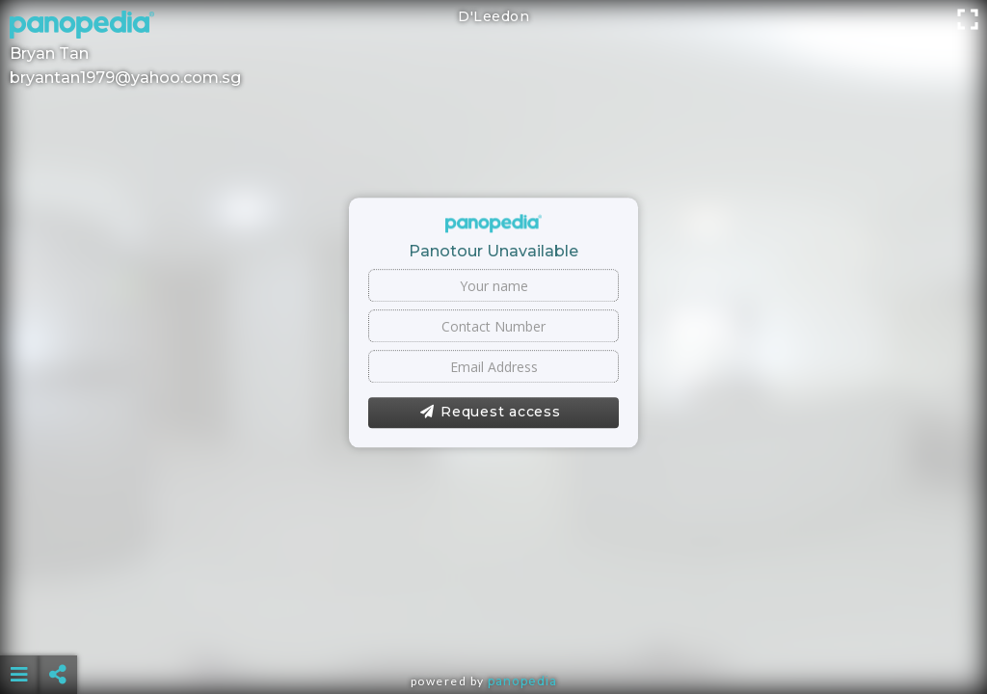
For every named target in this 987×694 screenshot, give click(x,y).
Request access (490, 412)
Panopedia (522, 681)
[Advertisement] (494, 626)
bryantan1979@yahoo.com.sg (125, 77)
